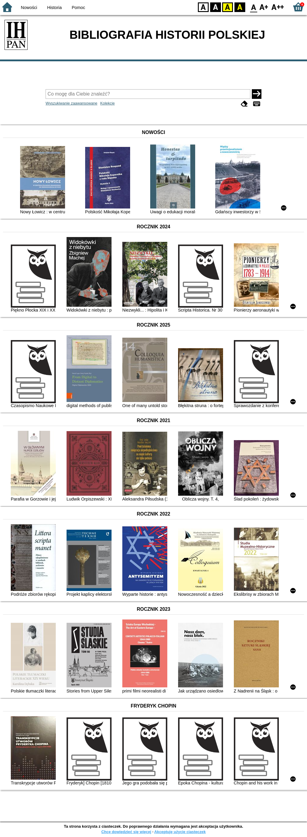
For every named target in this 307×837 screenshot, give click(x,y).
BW (215, 6)
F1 (264, 6)
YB (227, 6)
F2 (278, 6)
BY (240, 6)
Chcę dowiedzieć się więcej (126, 831)
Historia (54, 7)
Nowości (29, 7)
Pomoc (78, 7)
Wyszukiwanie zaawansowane (71, 103)
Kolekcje (107, 103)
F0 (253, 6)
